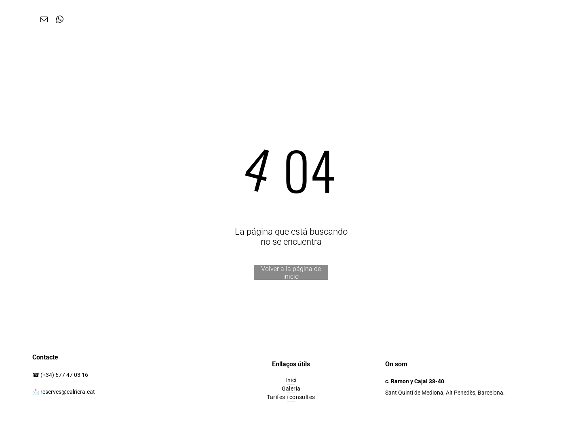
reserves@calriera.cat (67, 392)
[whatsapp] (59, 20)
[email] (43, 20)
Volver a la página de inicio (291, 272)
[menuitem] (291, 380)
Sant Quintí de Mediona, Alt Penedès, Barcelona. (445, 392)
